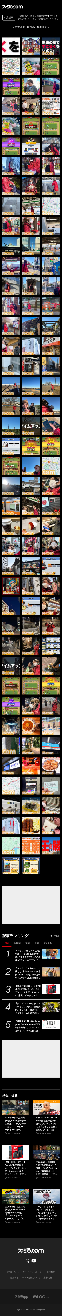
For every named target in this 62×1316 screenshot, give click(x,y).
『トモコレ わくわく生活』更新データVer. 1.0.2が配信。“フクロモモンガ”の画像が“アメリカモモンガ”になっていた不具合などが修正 (28, 955)
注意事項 (14, 1277)
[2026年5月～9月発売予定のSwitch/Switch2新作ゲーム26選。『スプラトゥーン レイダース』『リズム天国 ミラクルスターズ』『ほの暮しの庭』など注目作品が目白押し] (15, 1196)
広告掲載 (47, 1277)
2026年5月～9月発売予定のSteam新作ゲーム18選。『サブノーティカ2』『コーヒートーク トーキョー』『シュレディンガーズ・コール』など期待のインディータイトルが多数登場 (15, 1123)
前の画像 (20, 27)
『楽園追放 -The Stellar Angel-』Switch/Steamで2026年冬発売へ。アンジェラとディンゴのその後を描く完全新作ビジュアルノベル (28, 1026)
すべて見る (55, 936)
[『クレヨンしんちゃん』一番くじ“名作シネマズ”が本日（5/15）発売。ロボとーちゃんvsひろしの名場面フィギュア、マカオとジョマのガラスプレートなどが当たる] (51, 971)
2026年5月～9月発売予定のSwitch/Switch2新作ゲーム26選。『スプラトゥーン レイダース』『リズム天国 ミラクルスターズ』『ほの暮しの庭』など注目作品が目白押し (15, 1213)
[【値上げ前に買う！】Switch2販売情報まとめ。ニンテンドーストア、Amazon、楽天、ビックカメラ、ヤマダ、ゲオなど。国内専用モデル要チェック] (51, 989)
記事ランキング (15, 936)
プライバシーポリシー (33, 1272)
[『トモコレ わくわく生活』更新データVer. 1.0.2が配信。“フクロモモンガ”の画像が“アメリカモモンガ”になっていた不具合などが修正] (51, 954)
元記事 (8, 17)
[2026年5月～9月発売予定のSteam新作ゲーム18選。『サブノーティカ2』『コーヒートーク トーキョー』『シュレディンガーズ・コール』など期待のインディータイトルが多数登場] (15, 1107)
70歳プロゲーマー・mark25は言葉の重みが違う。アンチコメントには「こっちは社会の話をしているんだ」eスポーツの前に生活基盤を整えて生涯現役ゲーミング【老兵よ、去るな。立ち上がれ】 (46, 1123)
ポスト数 (47, 943)
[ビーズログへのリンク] (41, 1297)
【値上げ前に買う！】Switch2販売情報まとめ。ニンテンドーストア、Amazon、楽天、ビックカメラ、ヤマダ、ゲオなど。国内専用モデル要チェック (28, 991)
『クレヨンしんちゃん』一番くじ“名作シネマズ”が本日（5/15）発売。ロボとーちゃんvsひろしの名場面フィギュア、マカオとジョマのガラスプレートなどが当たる (28, 973)
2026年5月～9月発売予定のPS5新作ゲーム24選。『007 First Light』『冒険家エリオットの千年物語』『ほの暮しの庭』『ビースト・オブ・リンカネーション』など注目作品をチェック (46, 1168)
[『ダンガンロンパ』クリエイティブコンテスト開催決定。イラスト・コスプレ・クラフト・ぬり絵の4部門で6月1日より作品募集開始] (51, 1007)
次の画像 (42, 27)
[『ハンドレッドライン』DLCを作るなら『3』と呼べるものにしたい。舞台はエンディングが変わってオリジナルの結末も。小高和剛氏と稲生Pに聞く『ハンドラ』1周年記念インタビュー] (46, 1196)
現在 (7, 943)
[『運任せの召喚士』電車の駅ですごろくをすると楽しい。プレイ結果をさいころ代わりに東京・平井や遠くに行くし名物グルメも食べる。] (11, 46)
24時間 (17, 943)
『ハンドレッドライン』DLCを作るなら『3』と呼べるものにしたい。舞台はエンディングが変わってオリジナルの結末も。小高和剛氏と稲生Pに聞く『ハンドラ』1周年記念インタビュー (46, 1213)
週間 (27, 943)
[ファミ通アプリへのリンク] (21, 1297)
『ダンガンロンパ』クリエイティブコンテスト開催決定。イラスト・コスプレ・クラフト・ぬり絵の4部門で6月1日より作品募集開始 (28, 1008)
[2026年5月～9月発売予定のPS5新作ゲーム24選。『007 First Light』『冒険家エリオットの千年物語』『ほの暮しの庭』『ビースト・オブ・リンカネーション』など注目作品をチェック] (46, 1152)
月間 (36, 943)
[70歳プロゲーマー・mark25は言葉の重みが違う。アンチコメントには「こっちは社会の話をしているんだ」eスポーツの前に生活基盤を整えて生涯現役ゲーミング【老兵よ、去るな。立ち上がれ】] (46, 1107)
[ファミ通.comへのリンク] (12, 6)
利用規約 (51, 1272)
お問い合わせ (13, 1272)
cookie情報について (31, 1277)
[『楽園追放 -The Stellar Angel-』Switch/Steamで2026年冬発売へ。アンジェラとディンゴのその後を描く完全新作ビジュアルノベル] (51, 1024)
